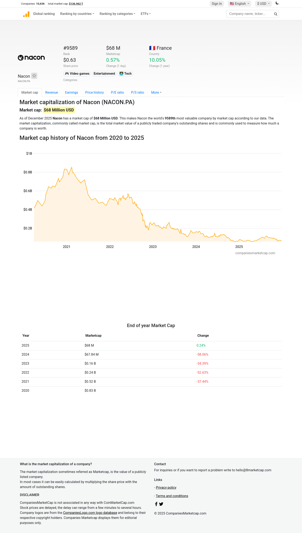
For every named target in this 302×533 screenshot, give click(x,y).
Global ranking (44, 14)
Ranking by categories (116, 14)
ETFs (144, 14)
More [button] (155, 92)
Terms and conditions (172, 496)
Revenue (51, 92)
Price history (94, 92)
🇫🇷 (160, 48)
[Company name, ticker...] (252, 14)
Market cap (29, 92)
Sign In (217, 4)
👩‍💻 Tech (125, 74)
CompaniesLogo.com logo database (90, 513)
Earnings (71, 92)
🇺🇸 (238, 4)
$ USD (262, 4)
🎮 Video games (77, 74)
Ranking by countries (76, 14)
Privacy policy (166, 488)
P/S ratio (137, 92)
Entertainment (104, 74)
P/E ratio (117, 92)
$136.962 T (76, 3)
